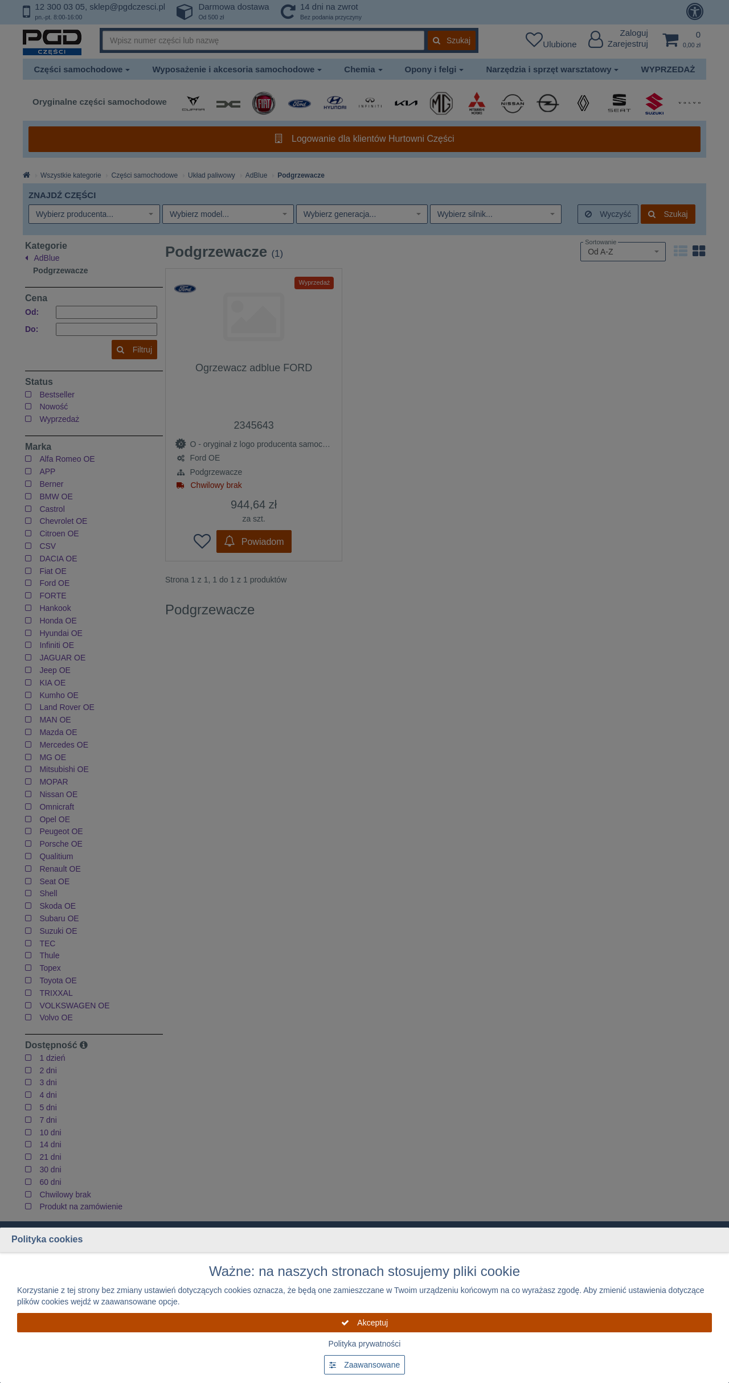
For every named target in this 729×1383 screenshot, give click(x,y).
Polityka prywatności (365, 1343)
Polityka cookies (47, 1239)
